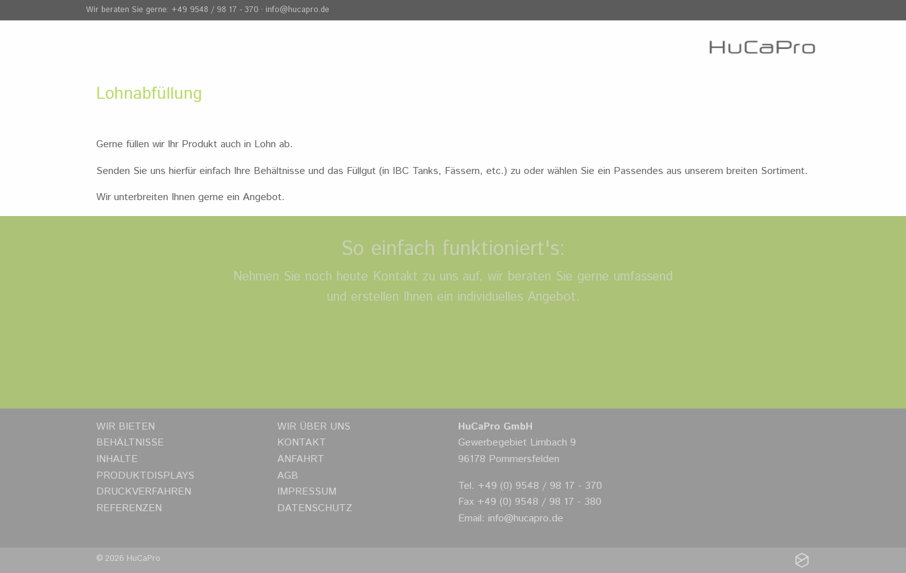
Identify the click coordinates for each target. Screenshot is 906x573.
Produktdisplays (145, 475)
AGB (287, 475)
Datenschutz (314, 508)
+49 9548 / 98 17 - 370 (215, 10)
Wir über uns (313, 426)
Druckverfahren (143, 491)
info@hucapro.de (297, 10)
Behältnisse (130, 442)
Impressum (306, 491)
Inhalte (117, 459)
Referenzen (129, 508)
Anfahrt (300, 459)
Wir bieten (125, 426)
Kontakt (301, 442)
